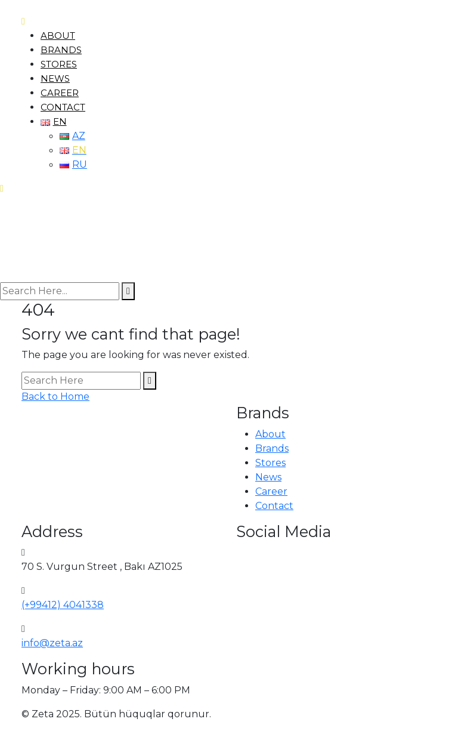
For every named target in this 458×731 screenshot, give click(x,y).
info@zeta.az (52, 643)
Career (60, 92)
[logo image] (43, 238)
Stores (59, 64)
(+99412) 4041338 (62, 604)
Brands (61, 49)
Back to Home (55, 396)
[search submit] (128, 291)
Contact (63, 107)
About (58, 35)
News (55, 78)
